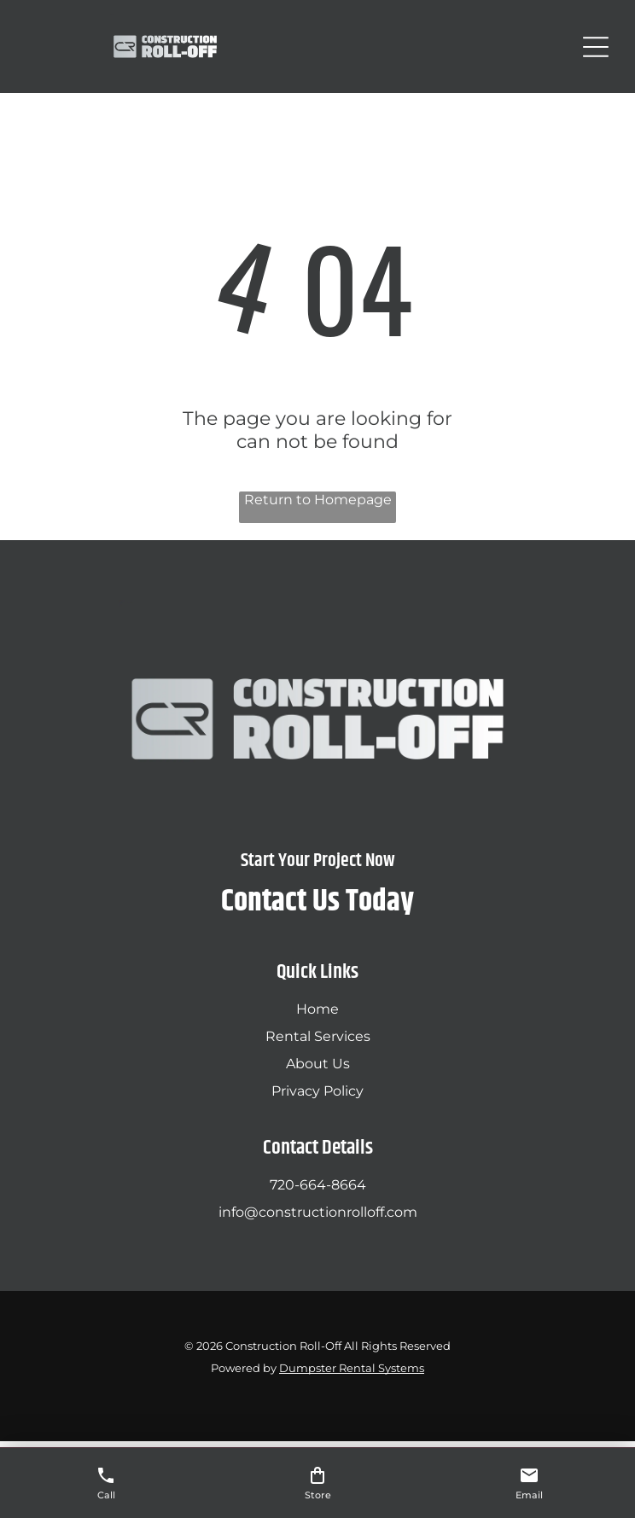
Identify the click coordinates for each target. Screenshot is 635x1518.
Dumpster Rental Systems (351, 1368)
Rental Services (317, 1036)
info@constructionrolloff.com (317, 1212)
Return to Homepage (318, 499)
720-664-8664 (318, 1185)
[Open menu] (596, 47)
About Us (318, 1064)
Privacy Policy (317, 1091)
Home (317, 1009)
